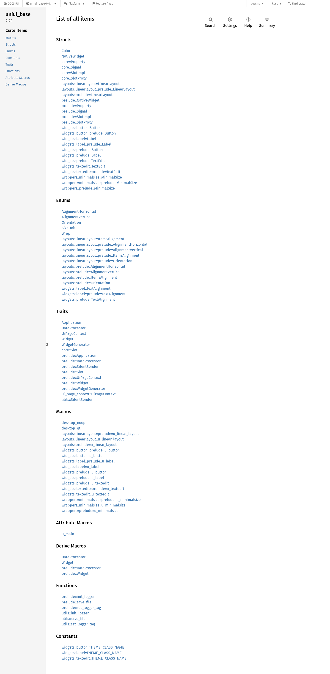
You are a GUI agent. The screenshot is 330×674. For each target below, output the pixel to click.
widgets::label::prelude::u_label (88, 461)
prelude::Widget (75, 383)
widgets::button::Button (81, 128)
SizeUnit (69, 228)
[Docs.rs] (11, 3)
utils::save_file (73, 618)
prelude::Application (79, 355)
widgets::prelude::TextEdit (83, 161)
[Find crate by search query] (311, 3)
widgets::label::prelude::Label (86, 144)
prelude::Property (76, 106)
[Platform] (74, 3)
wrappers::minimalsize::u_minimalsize (94, 505)
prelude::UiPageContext (81, 377)
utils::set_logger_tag (78, 624)
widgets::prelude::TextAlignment (88, 299)
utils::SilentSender (77, 399)
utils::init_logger (75, 613)
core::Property (73, 62)
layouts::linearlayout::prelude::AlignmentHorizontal (104, 244)
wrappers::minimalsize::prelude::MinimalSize (99, 183)
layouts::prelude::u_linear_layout (89, 445)
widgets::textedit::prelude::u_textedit (93, 489)
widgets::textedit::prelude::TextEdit (91, 172)
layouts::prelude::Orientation (86, 283)
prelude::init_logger (78, 596)
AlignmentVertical (77, 217)
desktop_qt (71, 428)
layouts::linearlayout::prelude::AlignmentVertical (102, 250)
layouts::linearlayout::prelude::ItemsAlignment (100, 255)
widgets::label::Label (79, 139)
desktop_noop (73, 423)
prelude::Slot (72, 372)
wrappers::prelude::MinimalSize (88, 188)
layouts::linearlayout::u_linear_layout (93, 439)
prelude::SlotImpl (76, 117)
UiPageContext (74, 333)
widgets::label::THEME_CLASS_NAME (92, 653)
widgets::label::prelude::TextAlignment (94, 294)
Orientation (71, 222)
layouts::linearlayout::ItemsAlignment (93, 239)
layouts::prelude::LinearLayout (87, 95)
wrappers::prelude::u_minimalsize (90, 511)
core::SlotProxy (74, 78)
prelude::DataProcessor (81, 361)
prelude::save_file (76, 602)
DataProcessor (73, 328)
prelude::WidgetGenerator (83, 388)
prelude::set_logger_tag (81, 607)
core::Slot (69, 350)
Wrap (66, 233)
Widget (67, 339)
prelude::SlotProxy (77, 122)
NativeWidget (73, 56)
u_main (68, 534)
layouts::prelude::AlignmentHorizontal (93, 266)
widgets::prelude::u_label (83, 478)
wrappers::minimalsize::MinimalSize (92, 177)
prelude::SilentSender (80, 366)
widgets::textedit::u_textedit (85, 494)
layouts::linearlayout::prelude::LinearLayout (98, 89)
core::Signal (71, 67)
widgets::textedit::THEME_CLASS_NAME (94, 658)
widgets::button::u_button (83, 456)
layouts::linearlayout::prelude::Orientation (97, 261)
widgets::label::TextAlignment (86, 288)
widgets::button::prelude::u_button (91, 450)
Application (71, 322)
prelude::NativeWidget (80, 100)
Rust (275, 3)
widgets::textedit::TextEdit (83, 166)
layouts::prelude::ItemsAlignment (89, 277)
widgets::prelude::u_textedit (85, 483)
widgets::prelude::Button (82, 150)
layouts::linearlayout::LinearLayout (91, 84)
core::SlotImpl (73, 73)
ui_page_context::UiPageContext (89, 394)
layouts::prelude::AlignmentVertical (91, 272)
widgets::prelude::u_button (84, 472)
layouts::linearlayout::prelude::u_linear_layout (100, 434)
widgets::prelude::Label (81, 155)
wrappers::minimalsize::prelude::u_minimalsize (101, 500)
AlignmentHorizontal (79, 211)
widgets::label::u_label (80, 467)
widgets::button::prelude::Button (89, 133)
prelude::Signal (74, 111)
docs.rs (255, 3)
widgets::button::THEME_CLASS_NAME (93, 647)
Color (66, 51)
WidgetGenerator (76, 344)
